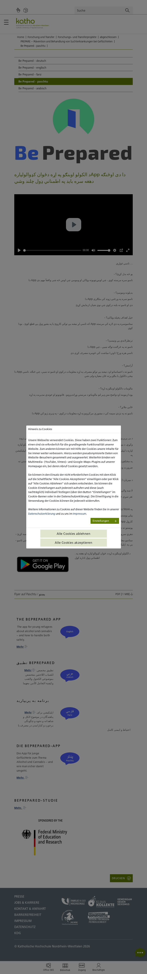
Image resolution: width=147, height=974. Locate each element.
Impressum (79, 513)
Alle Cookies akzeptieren (73, 542)
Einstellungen (101, 520)
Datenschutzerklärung (41, 513)
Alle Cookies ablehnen (74, 534)
